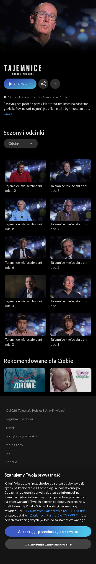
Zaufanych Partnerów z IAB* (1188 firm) (57, 511)
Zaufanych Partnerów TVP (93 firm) (56, 515)
